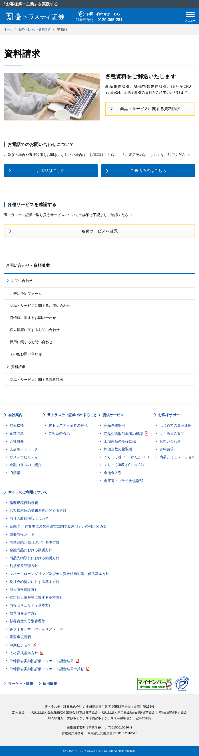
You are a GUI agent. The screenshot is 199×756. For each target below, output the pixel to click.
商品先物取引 (114, 425)
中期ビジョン (20, 645)
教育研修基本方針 (24, 613)
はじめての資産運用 (175, 425)
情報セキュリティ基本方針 (31, 605)
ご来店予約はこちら (148, 170)
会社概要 (17, 441)
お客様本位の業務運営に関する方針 (38, 510)
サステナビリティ (24, 457)
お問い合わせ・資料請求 (28, 265)
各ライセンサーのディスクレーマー (38, 629)
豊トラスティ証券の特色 (68, 425)
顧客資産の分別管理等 (27, 621)
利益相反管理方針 (24, 566)
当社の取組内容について (29, 518)
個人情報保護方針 (24, 589)
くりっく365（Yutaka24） (125, 465)
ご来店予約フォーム (26, 293)
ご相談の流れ (59, 433)
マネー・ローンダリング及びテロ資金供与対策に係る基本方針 (59, 574)
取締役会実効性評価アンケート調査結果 (42, 661)
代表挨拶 (17, 425)
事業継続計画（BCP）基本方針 (35, 542)
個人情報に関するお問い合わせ (35, 330)
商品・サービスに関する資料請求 (150, 108)
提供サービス (113, 415)
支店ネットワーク (24, 449)
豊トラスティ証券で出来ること (72, 415)
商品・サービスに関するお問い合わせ (40, 305)
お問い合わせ (21, 281)
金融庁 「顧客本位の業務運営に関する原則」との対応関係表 (58, 526)
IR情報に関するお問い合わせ (33, 318)
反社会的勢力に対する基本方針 (34, 582)
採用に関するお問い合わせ (31, 342)
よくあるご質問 (171, 433)
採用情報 (50, 683)
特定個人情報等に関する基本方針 (36, 597)
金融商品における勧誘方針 (31, 550)
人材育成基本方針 (24, 653)
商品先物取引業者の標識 (123, 434)
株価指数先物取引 (118, 449)
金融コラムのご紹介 (26, 465)
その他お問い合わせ (26, 354)
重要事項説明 (20, 637)
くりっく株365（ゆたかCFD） (128, 457)
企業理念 (17, 433)
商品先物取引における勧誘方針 (34, 558)
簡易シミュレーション (177, 457)
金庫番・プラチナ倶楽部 (123, 481)
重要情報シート (22, 534)
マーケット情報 (20, 683)
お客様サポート (170, 415)
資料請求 (18, 367)
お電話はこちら (51, 170)
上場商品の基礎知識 (120, 441)
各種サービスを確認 (100, 231)
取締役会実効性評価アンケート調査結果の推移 (47, 669)
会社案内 (15, 415)
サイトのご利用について (27, 492)
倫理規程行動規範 (24, 503)
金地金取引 (113, 473)
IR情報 (15, 473)
